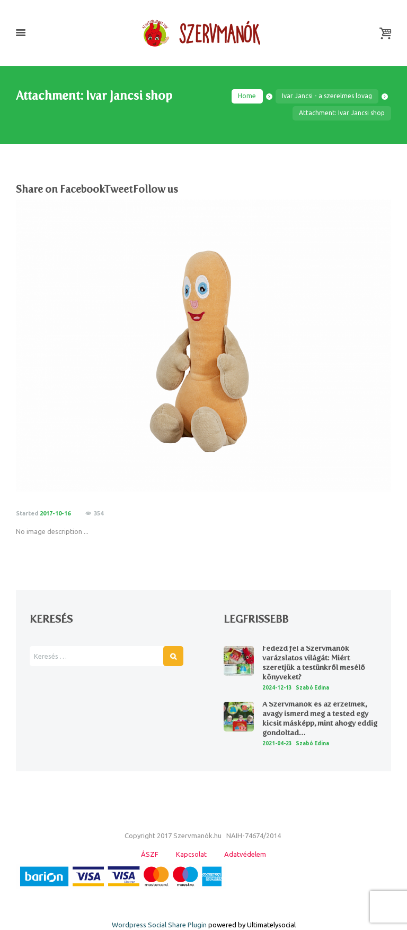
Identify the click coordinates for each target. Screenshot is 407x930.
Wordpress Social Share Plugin (160, 924)
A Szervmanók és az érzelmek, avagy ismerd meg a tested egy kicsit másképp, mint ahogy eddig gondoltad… (319, 719)
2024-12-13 (277, 688)
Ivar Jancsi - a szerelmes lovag (327, 95)
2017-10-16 (55, 513)
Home (247, 95)
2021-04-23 (277, 743)
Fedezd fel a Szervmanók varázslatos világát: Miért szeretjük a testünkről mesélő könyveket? (313, 663)
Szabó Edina (312, 688)
